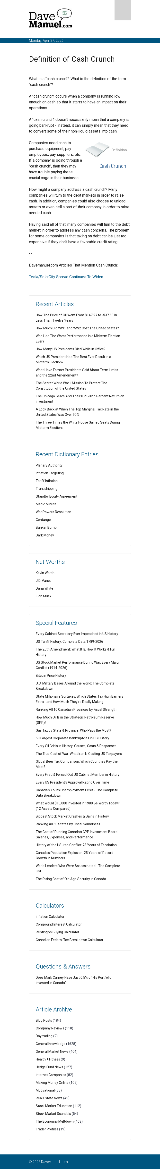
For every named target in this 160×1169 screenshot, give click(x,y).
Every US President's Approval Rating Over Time (72, 782)
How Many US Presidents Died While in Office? (71, 349)
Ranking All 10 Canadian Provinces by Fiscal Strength (76, 709)
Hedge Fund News (49, 1067)
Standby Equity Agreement (56, 496)
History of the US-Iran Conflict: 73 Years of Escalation (76, 845)
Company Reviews (50, 1028)
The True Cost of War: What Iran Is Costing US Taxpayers (79, 754)
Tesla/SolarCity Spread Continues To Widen (66, 277)
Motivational (45, 1090)
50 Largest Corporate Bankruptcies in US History (72, 738)
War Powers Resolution (53, 512)
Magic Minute (46, 504)
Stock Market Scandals (53, 1114)
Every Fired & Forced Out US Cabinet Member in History (77, 775)
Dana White (44, 588)
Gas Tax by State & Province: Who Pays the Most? (73, 730)
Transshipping (46, 489)
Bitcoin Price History (51, 675)
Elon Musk (43, 596)
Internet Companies (51, 1075)
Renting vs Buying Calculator (57, 932)
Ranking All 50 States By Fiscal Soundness (68, 824)
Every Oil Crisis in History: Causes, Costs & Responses (76, 746)
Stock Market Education (54, 1106)
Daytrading (44, 1036)
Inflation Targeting (50, 473)
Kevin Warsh (45, 573)
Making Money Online (52, 1083)
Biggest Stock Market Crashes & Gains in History (72, 816)
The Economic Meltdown (55, 1121)
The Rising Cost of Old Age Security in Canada (71, 879)
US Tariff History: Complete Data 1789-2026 (69, 641)
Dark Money (45, 535)
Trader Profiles (47, 1129)
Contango (43, 520)
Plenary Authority (49, 465)
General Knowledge (50, 1044)
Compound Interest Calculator (59, 924)
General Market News (52, 1051)
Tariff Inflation (47, 481)
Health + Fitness (48, 1059)
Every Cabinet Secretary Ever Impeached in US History (77, 634)
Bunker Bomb (46, 527)
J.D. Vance (44, 581)
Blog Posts (44, 1020)
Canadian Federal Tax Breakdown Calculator (69, 940)
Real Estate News (49, 1098)
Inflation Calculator (50, 916)
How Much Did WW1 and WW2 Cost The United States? (77, 328)
